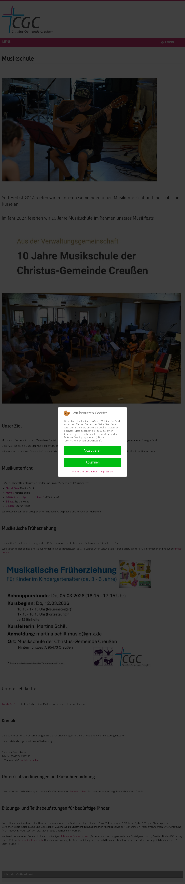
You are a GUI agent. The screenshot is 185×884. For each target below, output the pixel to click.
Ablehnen (93, 462)
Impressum (107, 471)
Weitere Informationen (85, 471)
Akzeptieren (92, 451)
